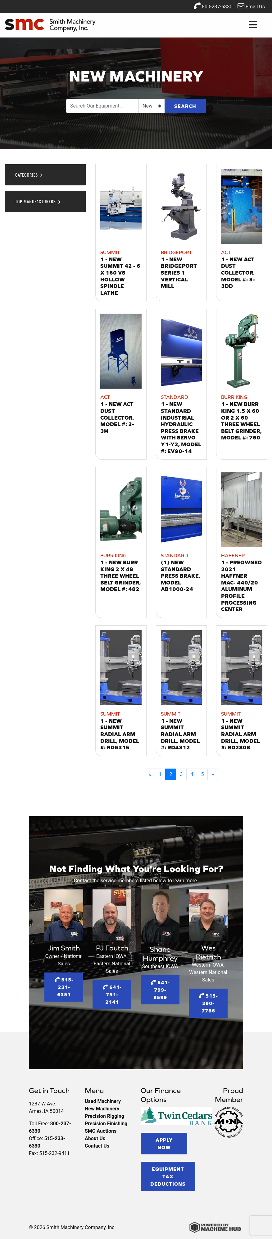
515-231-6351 (64, 987)
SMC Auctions (100, 1131)
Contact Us (97, 1146)
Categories (29, 174)
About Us (95, 1138)
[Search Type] (151, 106)
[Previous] (150, 774)
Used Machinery (103, 1101)
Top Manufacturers (38, 201)
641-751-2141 (112, 994)
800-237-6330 (213, 6)
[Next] (212, 774)
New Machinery (102, 1109)
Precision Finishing (106, 1124)
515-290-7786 (208, 1003)
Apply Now (164, 1143)
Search (185, 106)
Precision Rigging (104, 1116)
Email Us (251, 6)
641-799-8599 (160, 990)
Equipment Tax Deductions (168, 1176)
